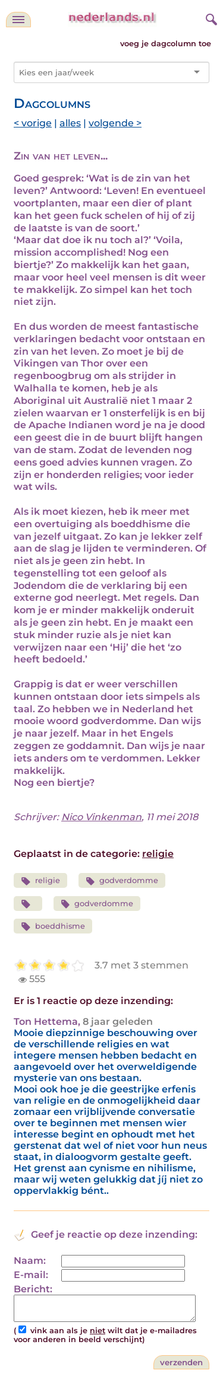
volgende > (115, 123)
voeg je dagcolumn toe (165, 43)
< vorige (33, 123)
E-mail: (31, 1274)
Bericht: (33, 1289)
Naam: (30, 1260)
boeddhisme (53, 927)
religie (158, 853)
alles (70, 123)
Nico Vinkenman (101, 817)
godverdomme (122, 881)
